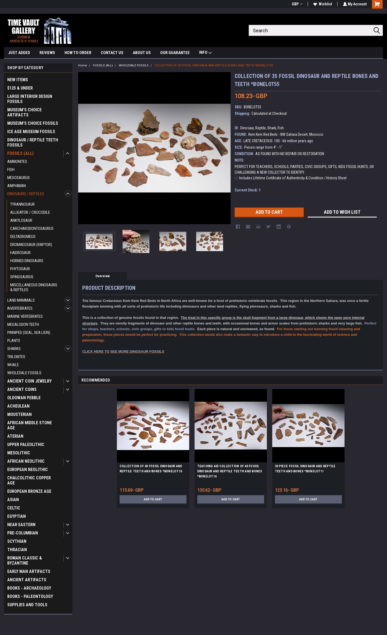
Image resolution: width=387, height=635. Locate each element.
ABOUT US (142, 52)
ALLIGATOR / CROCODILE (30, 212)
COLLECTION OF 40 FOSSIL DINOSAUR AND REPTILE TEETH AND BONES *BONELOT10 (151, 468)
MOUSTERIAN (19, 414)
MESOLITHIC (18, 452)
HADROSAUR (20, 252)
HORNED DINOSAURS (26, 260)
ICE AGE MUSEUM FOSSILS (31, 131)
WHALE (13, 364)
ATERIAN (15, 436)
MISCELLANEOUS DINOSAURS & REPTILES (33, 287)
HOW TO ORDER (77, 52)
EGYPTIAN (16, 516)
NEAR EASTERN (21, 524)
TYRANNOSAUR (22, 204)
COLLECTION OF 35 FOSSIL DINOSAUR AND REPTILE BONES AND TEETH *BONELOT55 (214, 65)
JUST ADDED (19, 52)
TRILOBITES (16, 356)
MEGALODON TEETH (23, 324)
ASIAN (13, 499)
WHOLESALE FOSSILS (24, 372)
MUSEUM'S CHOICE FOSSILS (32, 123)
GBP (296, 4)
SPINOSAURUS (21, 276)
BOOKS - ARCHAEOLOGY (29, 588)
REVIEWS (47, 52)
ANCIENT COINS (22, 389)
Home (82, 65)
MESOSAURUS (18, 177)
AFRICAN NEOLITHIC (26, 461)
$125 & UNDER (20, 88)
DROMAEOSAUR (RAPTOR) (31, 244)
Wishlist (322, 4)
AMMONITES (17, 161)
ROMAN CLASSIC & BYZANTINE (24, 560)
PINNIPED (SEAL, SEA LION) (28, 332)
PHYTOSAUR (20, 268)
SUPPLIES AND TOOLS (27, 604)
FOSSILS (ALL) (20, 153)
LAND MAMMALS (21, 300)
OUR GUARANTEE (175, 52)
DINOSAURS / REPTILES (25, 193)
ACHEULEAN (18, 406)
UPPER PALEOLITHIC (25, 444)
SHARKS (14, 348)
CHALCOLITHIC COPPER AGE (29, 480)
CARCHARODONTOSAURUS (31, 228)
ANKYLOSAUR (21, 220)
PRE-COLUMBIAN (22, 533)
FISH (11, 169)
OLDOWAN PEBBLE (24, 397)
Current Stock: (248, 190)
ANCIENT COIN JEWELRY (29, 381)
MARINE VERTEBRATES (25, 316)
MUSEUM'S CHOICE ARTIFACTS (24, 112)
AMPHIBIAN (16, 185)
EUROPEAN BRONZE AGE (29, 491)
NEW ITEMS (17, 79)
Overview (102, 276)
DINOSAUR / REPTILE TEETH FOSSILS (32, 142)
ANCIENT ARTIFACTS (26, 579)
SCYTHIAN (16, 541)
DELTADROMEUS (22, 236)
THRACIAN (17, 549)
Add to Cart (153, 499)
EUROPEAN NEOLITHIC (27, 469)
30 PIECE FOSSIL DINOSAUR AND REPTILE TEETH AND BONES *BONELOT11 (305, 468)
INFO (205, 53)
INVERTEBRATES (20, 308)
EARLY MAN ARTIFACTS (28, 571)
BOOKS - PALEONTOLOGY (30, 596)
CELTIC (13, 508)
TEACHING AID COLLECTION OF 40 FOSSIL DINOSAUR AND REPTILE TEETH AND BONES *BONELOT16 (229, 471)
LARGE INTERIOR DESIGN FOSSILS (29, 99)
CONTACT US (112, 52)
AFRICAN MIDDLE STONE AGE (29, 425)
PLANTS (13, 340)
